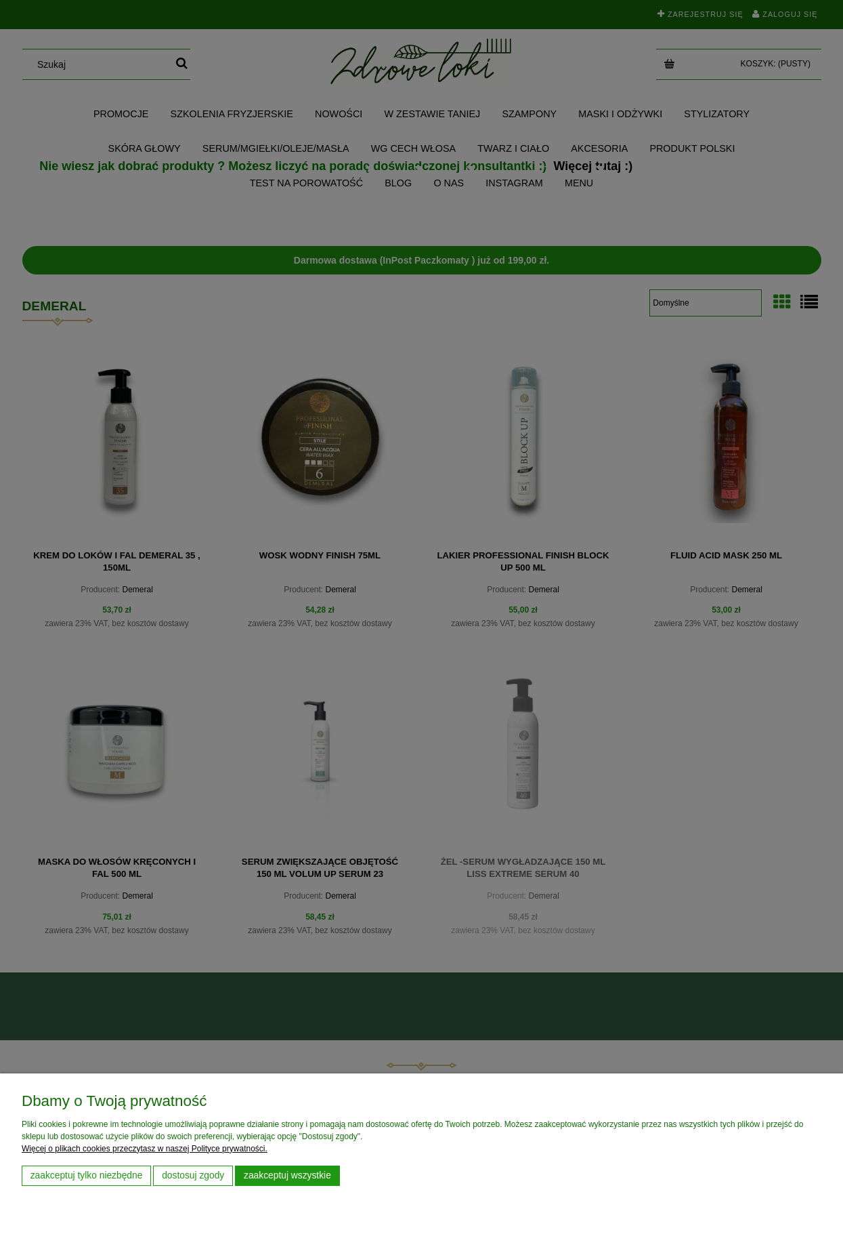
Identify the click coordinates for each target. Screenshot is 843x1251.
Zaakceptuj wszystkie (287, 1175)
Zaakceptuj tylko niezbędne (86, 1175)
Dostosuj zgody (193, 1175)
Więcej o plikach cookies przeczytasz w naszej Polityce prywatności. (144, 1148)
